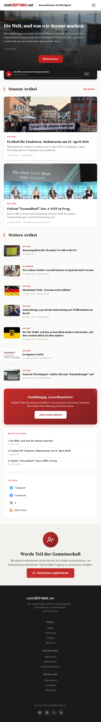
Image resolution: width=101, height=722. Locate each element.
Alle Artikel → (90, 89)
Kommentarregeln (50, 666)
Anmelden (50, 685)
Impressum (50, 656)
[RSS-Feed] (61, 713)
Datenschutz (50, 661)
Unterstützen (50, 680)
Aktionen (50, 642)
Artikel (50, 628)
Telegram (18, 489)
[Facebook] (47, 713)
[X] (54, 713)
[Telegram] (40, 713)
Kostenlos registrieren (50, 574)
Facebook (18, 496)
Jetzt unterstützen (50, 416)
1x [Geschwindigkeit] (86, 74)
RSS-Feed (18, 511)
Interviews (50, 633)
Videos (50, 638)
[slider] (48, 77)
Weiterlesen (50, 58)
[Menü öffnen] (93, 5)
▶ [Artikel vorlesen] (9, 74)
